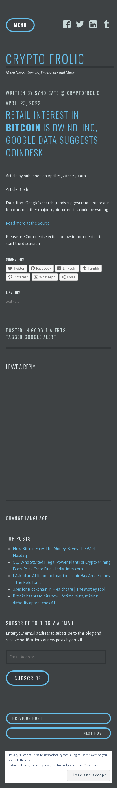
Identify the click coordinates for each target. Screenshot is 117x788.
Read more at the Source (28, 223)
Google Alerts (48, 330)
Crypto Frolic (45, 58)
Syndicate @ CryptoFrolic (67, 93)
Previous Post (61, 718)
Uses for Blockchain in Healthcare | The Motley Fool (59, 589)
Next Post (97, 733)
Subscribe (27, 678)
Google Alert (40, 337)
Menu (20, 25)
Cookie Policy (92, 765)
